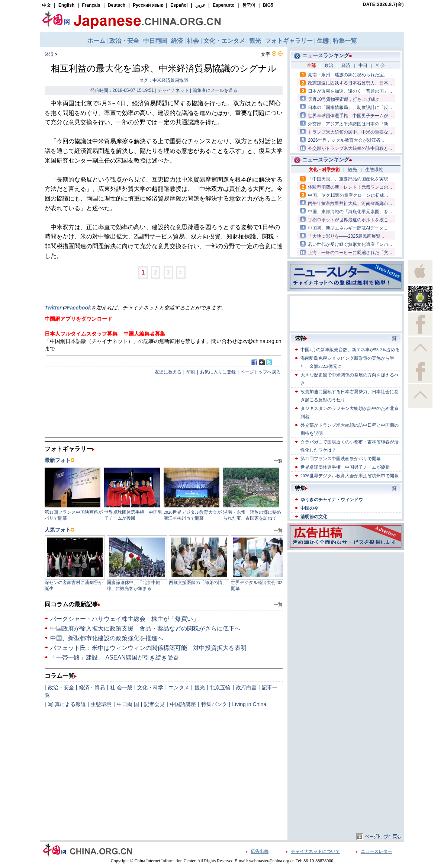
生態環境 (101, 704)
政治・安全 (61, 687)
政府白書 (246, 687)
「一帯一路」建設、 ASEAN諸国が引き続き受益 (114, 657)
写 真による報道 (67, 704)
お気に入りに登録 (218, 372)
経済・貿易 (92, 687)
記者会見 (154, 704)
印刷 (190, 372)
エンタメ (178, 687)
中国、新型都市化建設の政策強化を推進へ (106, 638)
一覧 (278, 604)
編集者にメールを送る (215, 90)
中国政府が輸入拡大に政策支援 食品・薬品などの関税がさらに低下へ (145, 628)
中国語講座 (183, 704)
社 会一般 (121, 687)
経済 (49, 54)
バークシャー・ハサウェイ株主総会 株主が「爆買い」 (124, 619)
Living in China (249, 704)
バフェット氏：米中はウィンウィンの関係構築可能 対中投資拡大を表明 (148, 648)
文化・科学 (150, 687)
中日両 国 (128, 704)
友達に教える (168, 372)
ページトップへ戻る (261, 372)
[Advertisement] (345, 600)
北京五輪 (220, 687)
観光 (199, 687)
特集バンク (214, 704)
